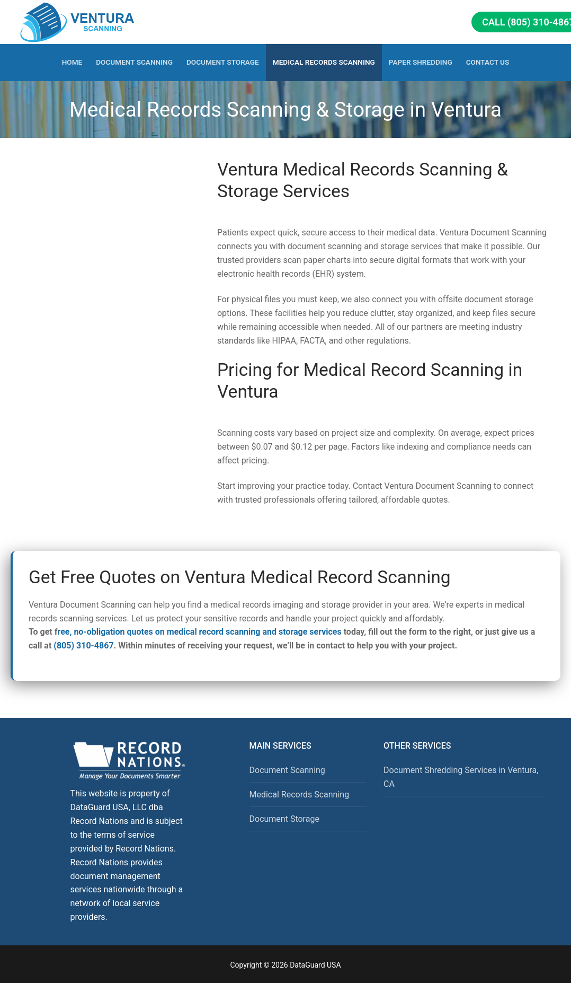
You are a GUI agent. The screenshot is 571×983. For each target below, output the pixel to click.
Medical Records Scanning (299, 794)
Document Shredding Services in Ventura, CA (460, 777)
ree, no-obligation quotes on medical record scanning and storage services (199, 632)
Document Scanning (287, 770)
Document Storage (284, 819)
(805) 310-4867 (83, 645)
